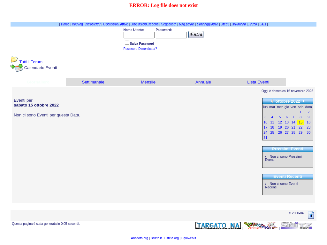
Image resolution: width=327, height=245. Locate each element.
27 (287, 132)
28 (293, 132)
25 (272, 132)
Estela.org (171, 238)
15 (300, 122)
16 (308, 122)
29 (300, 132)
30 (308, 132)
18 (272, 127)
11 (272, 122)
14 (293, 122)
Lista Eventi (258, 82)
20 (287, 127)
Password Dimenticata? (140, 49)
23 (308, 127)
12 (280, 122)
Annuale (203, 82)
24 (265, 132)
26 (280, 132)
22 (300, 127)
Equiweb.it (188, 238)
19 (280, 127)
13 (287, 122)
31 (265, 137)
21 (293, 127)
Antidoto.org (139, 238)
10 (265, 122)
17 (265, 127)
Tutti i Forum (30, 61)
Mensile (148, 82)
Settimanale (93, 82)
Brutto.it (156, 238)
